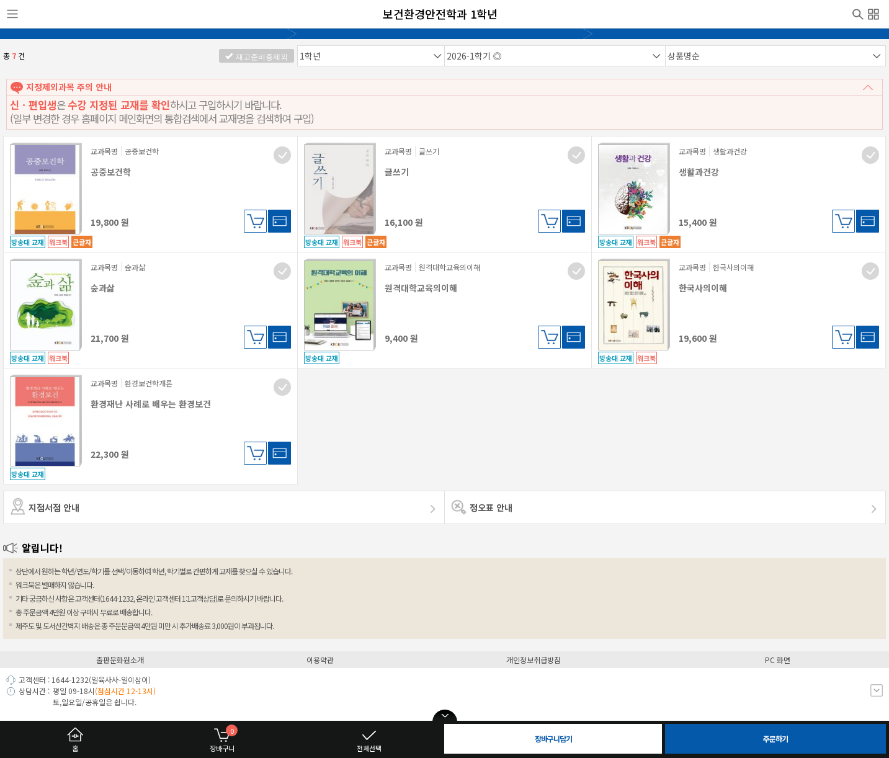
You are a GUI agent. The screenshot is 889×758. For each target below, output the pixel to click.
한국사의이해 (703, 288)
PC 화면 (777, 659)
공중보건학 (111, 172)
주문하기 (775, 738)
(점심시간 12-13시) (125, 690)
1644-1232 (70, 679)
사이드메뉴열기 (12, 14)
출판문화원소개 (120, 659)
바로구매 (279, 221)
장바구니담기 (255, 221)
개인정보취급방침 (533, 659)
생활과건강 (699, 172)
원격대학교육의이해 (421, 288)
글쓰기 (397, 172)
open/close (444, 716)
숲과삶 (103, 288)
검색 (858, 13)
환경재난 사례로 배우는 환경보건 (151, 404)
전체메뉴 (873, 12)
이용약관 (320, 659)
